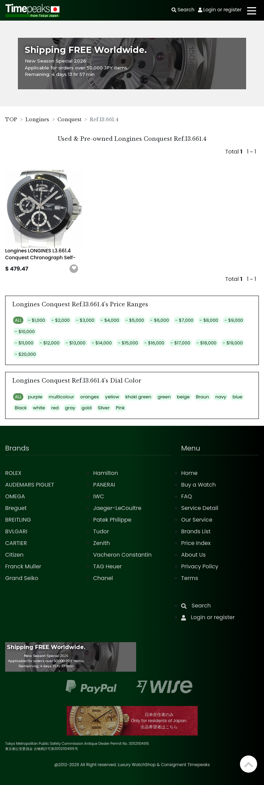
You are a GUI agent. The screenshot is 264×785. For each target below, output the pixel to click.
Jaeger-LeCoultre (117, 508)
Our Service (196, 520)
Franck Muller (23, 566)
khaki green (138, 397)
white (39, 408)
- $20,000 (25, 354)
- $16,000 (154, 343)
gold (86, 408)
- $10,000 (25, 331)
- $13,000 (76, 343)
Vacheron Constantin (122, 555)
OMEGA (15, 496)
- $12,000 (49, 343)
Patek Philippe (112, 520)
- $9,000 (233, 320)
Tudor (101, 531)
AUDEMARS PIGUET (29, 485)
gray (70, 408)
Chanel (103, 578)
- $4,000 (110, 320)
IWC (98, 496)
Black (21, 408)
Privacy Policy (199, 566)
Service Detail (199, 508)
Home (189, 473)
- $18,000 (207, 343)
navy (220, 397)
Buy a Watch (198, 485)
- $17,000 (180, 343)
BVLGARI (16, 531)
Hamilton (105, 473)
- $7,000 (184, 320)
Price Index (196, 543)
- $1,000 (36, 320)
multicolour (61, 397)
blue (237, 397)
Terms (189, 578)
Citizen (14, 555)
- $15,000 (128, 343)
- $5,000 (134, 320)
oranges (89, 397)
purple (35, 397)
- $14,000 (102, 343)
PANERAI (104, 485)
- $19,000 (233, 343)
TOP (11, 119)
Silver (104, 408)
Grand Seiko (21, 578)
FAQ (186, 496)
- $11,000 (24, 343)
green (163, 397)
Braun (202, 397)
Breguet (16, 508)
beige (183, 397)
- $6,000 (159, 320)
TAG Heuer (107, 566)
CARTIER (16, 543)
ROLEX (13, 473)
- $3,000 (85, 320)
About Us (193, 555)
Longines (37, 119)
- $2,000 (61, 320)
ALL (18, 320)
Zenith (101, 543)
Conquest (69, 119)
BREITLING (18, 520)
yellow (112, 397)
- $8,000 (209, 320)
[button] (73, 268)
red (55, 408)
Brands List (195, 531)
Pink (120, 408)
